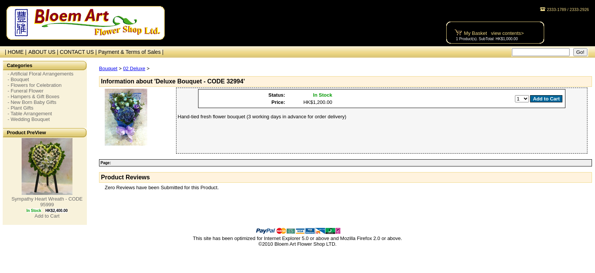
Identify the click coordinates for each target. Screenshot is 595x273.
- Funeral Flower (26, 91)
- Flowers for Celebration (34, 85)
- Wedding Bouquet (29, 119)
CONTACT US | (79, 52)
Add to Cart (47, 216)
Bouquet (108, 68)
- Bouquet (18, 79)
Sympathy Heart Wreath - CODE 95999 (47, 201)
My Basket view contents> (494, 33)
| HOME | (14, 52)
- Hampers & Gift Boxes (34, 96)
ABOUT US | (44, 52)
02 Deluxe (134, 68)
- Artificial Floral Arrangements (40, 74)
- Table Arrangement (30, 113)
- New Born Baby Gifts (32, 102)
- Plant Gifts (20, 108)
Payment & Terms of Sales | (131, 52)
